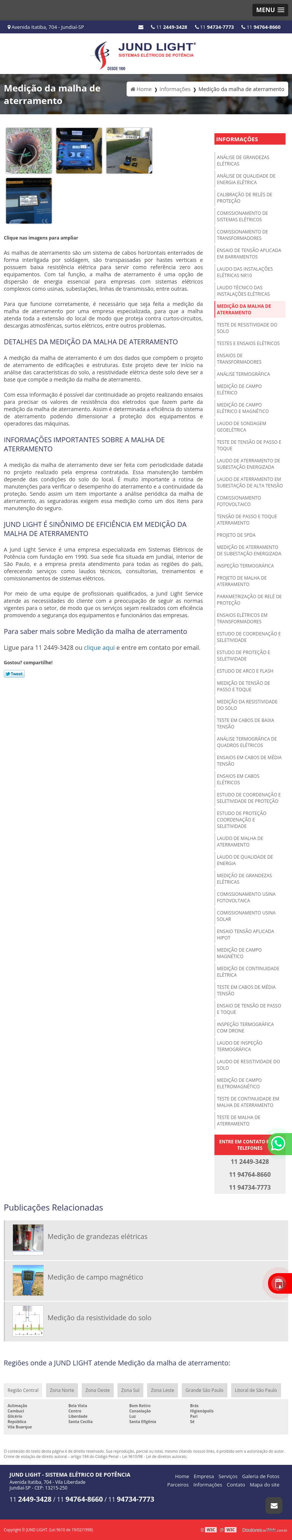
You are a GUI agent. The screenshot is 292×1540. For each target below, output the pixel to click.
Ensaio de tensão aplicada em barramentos (249, 253)
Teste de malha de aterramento (238, 1120)
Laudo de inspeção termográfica (240, 1046)
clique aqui (99, 647)
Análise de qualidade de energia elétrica (246, 179)
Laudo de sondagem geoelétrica (242, 426)
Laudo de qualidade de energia (245, 860)
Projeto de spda (236, 535)
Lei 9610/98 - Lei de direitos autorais (154, 1456)
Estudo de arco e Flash (245, 671)
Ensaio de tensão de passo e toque (249, 1008)
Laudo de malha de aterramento (240, 841)
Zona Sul (130, 1390)
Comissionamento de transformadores (242, 235)
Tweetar (14, 674)
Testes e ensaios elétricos (248, 343)
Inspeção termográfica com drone (245, 1027)
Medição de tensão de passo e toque (243, 686)
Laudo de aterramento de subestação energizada (248, 463)
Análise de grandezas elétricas (243, 160)
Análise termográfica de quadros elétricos (247, 742)
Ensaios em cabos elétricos (238, 779)
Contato (236, 1484)
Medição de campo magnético (239, 953)
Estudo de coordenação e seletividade (249, 637)
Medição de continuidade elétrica (248, 971)
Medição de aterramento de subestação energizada (249, 550)
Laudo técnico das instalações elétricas (243, 290)
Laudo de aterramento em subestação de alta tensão (250, 482)
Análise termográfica (243, 374)
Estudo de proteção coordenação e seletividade (242, 819)
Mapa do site (264, 1484)
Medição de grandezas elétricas (244, 878)
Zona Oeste (98, 1390)
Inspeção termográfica (245, 566)
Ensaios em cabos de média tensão (249, 760)
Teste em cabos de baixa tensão (245, 723)
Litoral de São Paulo (256, 1390)
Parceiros (178, 1484)
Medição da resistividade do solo (247, 704)
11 (261, 27)
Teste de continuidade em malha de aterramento (248, 1101)
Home (182, 1476)
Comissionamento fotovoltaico (239, 501)
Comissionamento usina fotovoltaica (246, 897)
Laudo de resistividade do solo (248, 1064)
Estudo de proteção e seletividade (243, 655)
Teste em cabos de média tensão (246, 990)
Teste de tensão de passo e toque (249, 445)
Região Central (23, 1390)
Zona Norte (62, 1390)
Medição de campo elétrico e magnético (243, 408)
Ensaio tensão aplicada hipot (245, 934)
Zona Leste (162, 1390)
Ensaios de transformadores (239, 358)
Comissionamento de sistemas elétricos (242, 216)
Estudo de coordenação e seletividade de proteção (249, 797)
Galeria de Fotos (260, 1476)
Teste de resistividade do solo (247, 328)
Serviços (228, 1476)
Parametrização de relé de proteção (249, 599)
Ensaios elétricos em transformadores (242, 618)
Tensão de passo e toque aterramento (247, 519)
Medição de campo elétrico (239, 389)
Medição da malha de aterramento (244, 309)
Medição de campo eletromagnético (239, 1083)
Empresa (204, 1476)
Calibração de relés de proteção (245, 197)
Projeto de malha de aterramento (242, 581)
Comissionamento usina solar (246, 915)
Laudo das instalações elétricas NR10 (245, 272)
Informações (237, 139)
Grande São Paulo (205, 1390)
